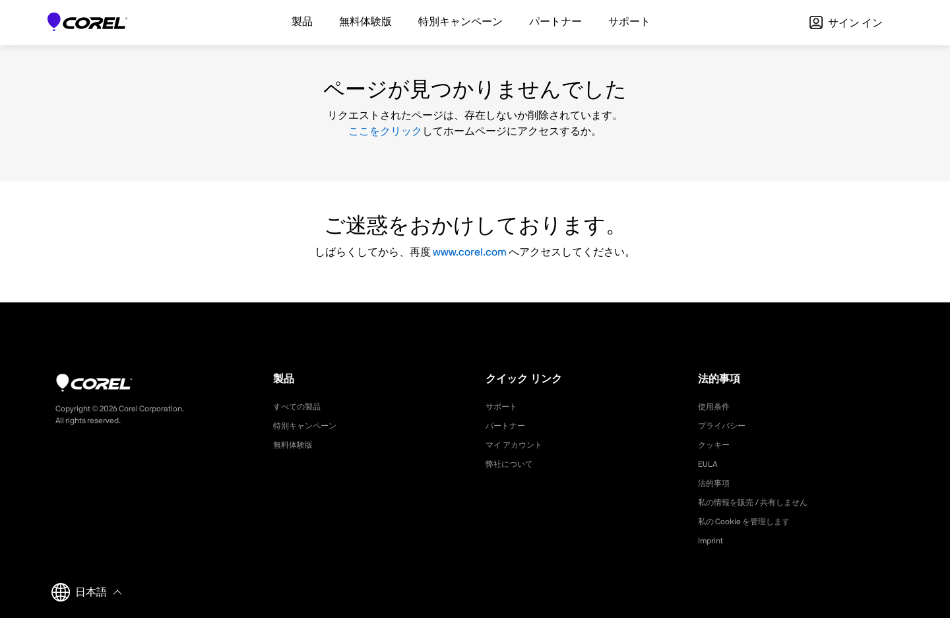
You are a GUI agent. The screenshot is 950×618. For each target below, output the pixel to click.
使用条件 (716, 406)
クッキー (716, 445)
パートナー (509, 425)
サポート (504, 406)
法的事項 (716, 483)
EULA (709, 464)
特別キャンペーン (310, 425)
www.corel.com (470, 252)
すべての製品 (301, 406)
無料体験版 (296, 445)
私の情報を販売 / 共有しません (762, 502)
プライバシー (725, 425)
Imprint (712, 540)
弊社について (513, 464)
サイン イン (846, 23)
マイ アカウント (519, 445)
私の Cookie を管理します (751, 521)
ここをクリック (385, 131)
